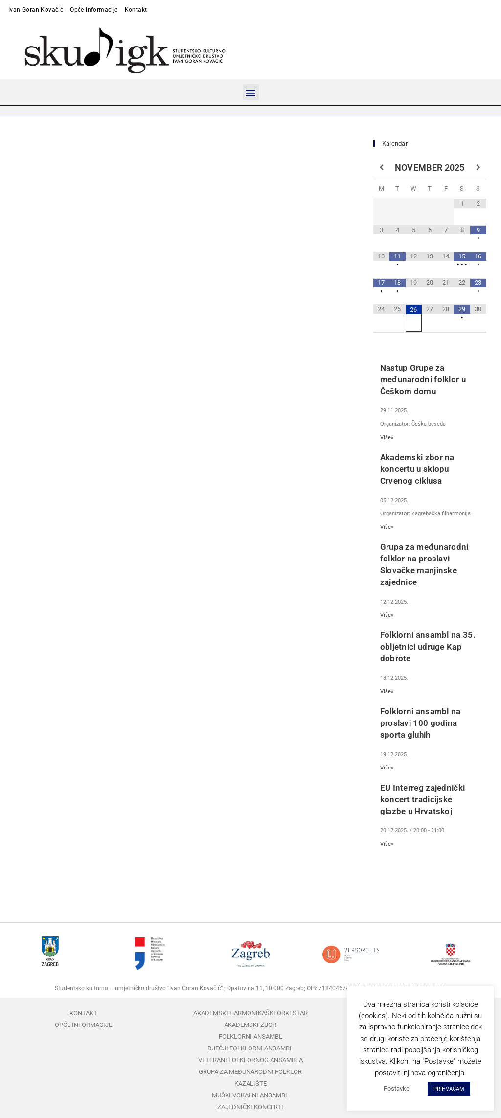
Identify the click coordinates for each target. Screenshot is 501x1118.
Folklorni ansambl (250, 1036)
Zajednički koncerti (250, 1107)
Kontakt (136, 9)
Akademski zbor (250, 1024)
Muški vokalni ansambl (250, 1095)
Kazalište (250, 1083)
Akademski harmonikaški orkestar (250, 1013)
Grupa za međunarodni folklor (250, 1071)
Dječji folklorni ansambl (250, 1048)
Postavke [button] (397, 1088)
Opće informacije (93, 9)
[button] (251, 92)
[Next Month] (478, 168)
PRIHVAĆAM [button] (448, 1089)
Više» (386, 437)
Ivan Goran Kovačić (35, 9)
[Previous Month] (381, 168)
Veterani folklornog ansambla (250, 1060)
